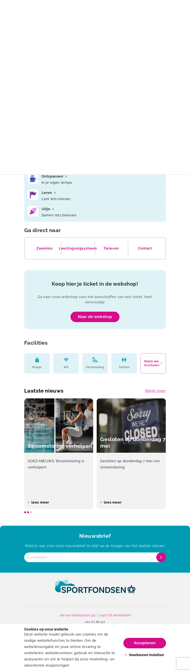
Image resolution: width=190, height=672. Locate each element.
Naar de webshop (95, 316)
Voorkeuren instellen (144, 655)
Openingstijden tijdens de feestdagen (95, 5)
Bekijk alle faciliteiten (153, 363)
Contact (145, 248)
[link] (95, 590)
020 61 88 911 (95, 622)
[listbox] (95, 453)
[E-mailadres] (94, 557)
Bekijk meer (155, 391)
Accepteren (145, 643)
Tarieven (111, 248)
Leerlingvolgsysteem (78, 248)
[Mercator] (59, 17)
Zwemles (44, 248)
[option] (58, 453)
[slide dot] (25, 512)
